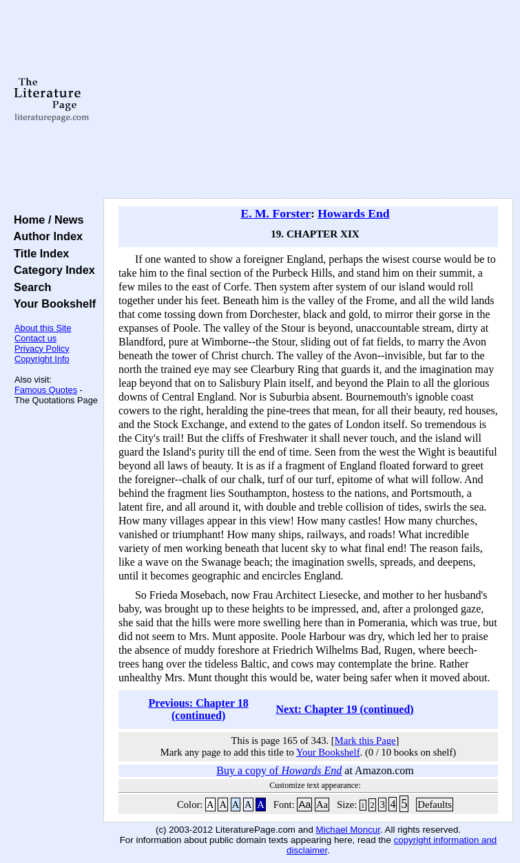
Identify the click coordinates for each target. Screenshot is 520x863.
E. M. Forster (275, 213)
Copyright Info (42, 359)
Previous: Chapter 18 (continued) (199, 709)
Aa (304, 804)
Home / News (46, 219)
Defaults (434, 804)
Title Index (38, 253)
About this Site (43, 328)
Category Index (51, 270)
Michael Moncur (348, 829)
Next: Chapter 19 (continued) (345, 709)
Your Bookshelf (52, 303)
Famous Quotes (45, 390)
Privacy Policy (42, 348)
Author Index (45, 236)
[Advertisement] (308, 99)
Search (29, 287)
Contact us (35, 338)
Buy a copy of (279, 770)
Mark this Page (365, 740)
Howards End (353, 213)
